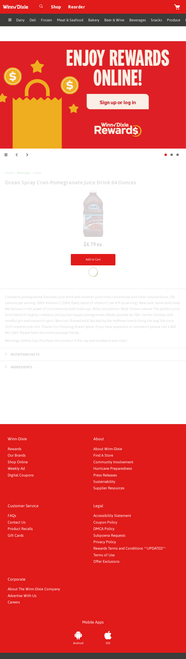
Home (9, 173)
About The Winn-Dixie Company (34, 589)
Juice (37, 173)
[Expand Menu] (10, 20)
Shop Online (18, 462)
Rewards (14, 449)
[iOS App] (108, 637)
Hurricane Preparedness (112, 468)
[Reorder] (76, 6)
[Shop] (56, 6)
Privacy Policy (104, 542)
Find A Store (103, 455)
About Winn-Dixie (107, 449)
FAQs (12, 515)
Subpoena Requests (109, 535)
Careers (14, 602)
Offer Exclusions (106, 561)
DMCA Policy (103, 529)
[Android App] (78, 637)
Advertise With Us (22, 596)
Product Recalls (20, 529)
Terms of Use (104, 555)
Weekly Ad (16, 468)
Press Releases (105, 475)
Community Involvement (113, 462)
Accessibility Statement (112, 515)
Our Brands (17, 455)
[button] (16, 155)
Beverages (23, 173)
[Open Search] (41, 7)
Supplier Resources (108, 488)
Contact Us (17, 522)
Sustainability (104, 481)
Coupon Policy (105, 522)
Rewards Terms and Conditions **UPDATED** (129, 548)
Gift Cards (16, 535)
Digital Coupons (21, 475)
